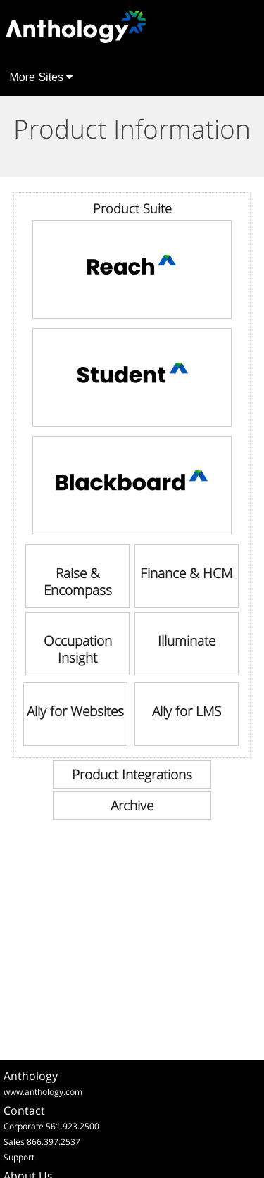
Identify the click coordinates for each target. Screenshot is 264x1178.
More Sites (41, 77)
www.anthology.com (43, 1092)
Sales (14, 1142)
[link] (132, 269)
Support (19, 1157)
